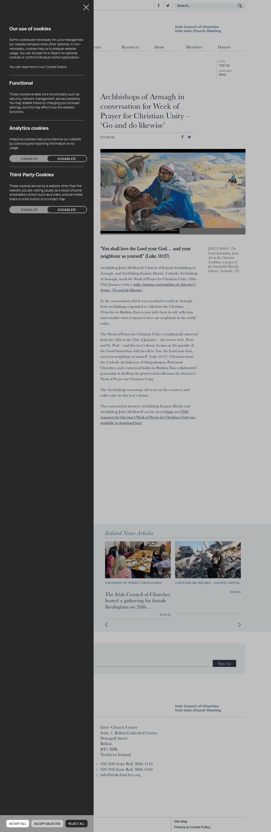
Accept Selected (47, 823)
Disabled (67, 158)
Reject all (76, 823)
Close (86, 5)
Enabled (29, 158)
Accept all (17, 823)
